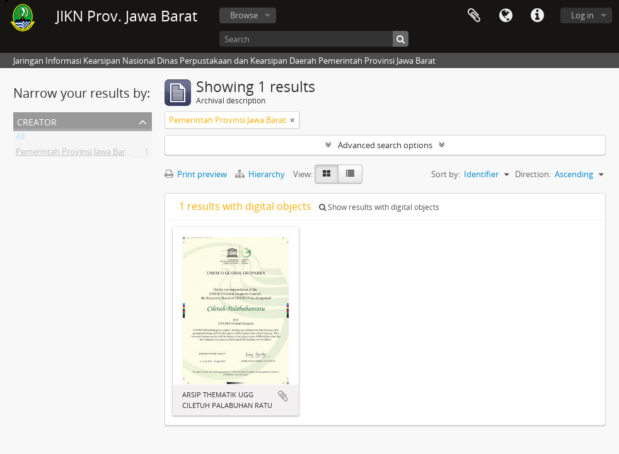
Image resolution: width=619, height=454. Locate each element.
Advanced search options (385, 145)
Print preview (196, 174)
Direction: (533, 174)
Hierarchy (261, 174)
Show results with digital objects (379, 207)
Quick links (537, 16)
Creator (37, 120)
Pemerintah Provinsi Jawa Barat (74, 154)
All (20, 138)
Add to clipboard (283, 396)
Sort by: (445, 174)
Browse (244, 15)
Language (505, 16)
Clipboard (474, 16)
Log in (582, 15)
